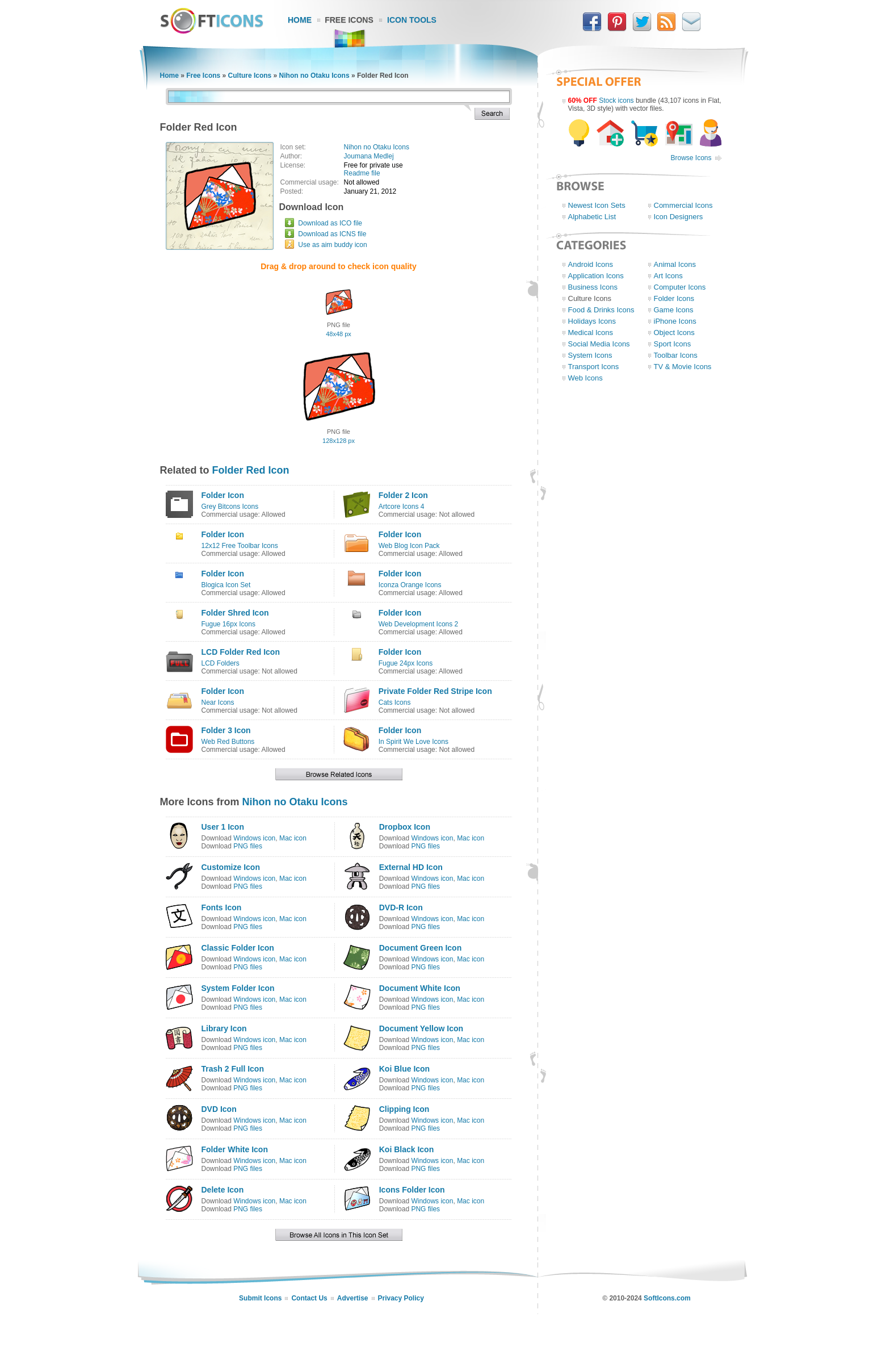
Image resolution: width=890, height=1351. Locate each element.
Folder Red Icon (250, 470)
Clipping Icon (404, 1109)
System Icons (590, 355)
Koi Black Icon (406, 1149)
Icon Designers (678, 216)
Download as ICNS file (332, 234)
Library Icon (224, 1028)
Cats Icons (395, 702)
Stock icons (616, 100)
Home (300, 19)
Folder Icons (674, 298)
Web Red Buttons (228, 742)
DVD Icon (219, 1109)
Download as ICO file (330, 223)
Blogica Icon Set (226, 585)
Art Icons (668, 275)
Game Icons (674, 310)
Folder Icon (222, 495)
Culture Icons (250, 76)
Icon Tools (411, 19)
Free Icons (349, 19)
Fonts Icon (221, 907)
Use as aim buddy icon (332, 245)
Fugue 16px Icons (228, 624)
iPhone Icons (675, 321)
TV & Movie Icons (683, 366)
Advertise (352, 1298)
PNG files (247, 846)
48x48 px (338, 334)
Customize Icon (230, 867)
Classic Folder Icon (237, 947)
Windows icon (254, 838)
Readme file (362, 173)
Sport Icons (672, 344)
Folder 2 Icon (403, 495)
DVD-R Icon (401, 907)
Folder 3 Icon (226, 730)
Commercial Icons (683, 205)
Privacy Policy (401, 1298)
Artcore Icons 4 (402, 507)
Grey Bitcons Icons (230, 507)
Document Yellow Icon (421, 1028)
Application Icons (596, 275)
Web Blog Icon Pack (409, 546)
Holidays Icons (592, 321)
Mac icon (293, 838)
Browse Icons (690, 158)
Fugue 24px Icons (406, 663)
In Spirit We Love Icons (413, 742)
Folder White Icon (234, 1149)
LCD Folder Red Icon (240, 651)
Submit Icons (260, 1298)
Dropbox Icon (404, 826)
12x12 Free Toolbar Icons (239, 546)
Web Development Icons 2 (419, 624)
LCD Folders (220, 663)
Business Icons (593, 287)
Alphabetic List (592, 216)
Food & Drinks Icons (601, 310)
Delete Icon (222, 1189)
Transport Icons (593, 366)
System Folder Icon (238, 988)
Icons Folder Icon (412, 1189)
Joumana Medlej (369, 156)
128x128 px (338, 440)
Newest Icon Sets (596, 205)
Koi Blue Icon (404, 1068)
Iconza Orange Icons (410, 585)
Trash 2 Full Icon (232, 1068)
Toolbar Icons (676, 355)
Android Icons (591, 264)
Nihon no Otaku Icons (314, 76)
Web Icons (585, 378)
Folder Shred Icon (235, 612)
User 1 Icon (222, 826)
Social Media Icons (599, 344)
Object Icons (674, 332)
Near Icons (217, 702)
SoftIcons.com (667, 1298)
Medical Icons (590, 332)
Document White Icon (419, 988)
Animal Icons (675, 264)
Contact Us (309, 1298)
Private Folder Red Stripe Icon (435, 691)
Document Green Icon (420, 947)
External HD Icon (411, 867)
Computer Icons (680, 287)
